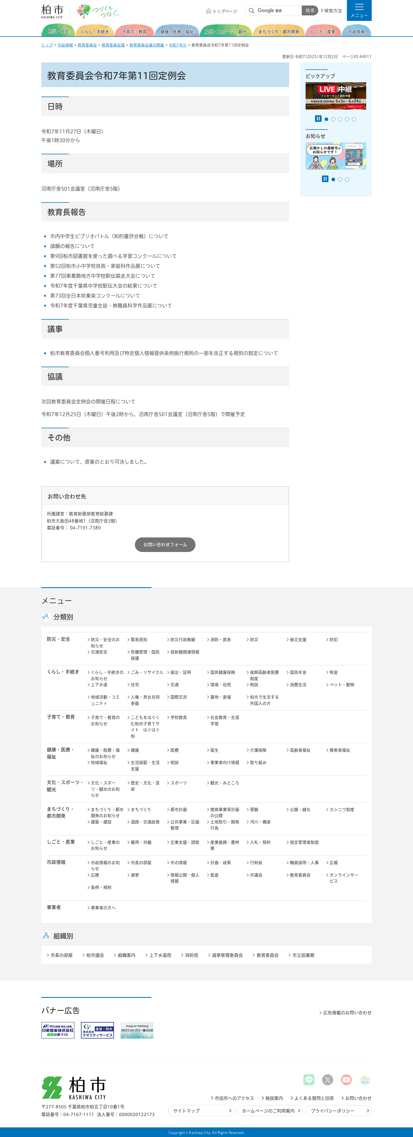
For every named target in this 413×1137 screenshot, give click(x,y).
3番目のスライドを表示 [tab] (340, 119)
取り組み (258, 762)
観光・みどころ (224, 783)
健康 (135, 750)
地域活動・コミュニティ (105, 700)
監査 (214, 875)
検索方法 (333, 11)
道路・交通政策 (145, 822)
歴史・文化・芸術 (145, 786)
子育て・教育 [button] (61, 717)
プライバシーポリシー (333, 1111)
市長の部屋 (141, 863)
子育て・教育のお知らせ (105, 720)
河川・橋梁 (260, 822)
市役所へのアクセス (234, 1098)
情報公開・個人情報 (184, 878)
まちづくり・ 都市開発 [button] (61, 812)
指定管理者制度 (304, 842)
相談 (254, 685)
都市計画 (178, 810)
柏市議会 (95, 955)
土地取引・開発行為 (224, 825)
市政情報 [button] (56, 862)
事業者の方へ (103, 908)
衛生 (214, 750)
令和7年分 (178, 45)
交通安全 (99, 652)
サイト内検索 (251, 10)
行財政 (256, 863)
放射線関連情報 (184, 652)
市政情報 (65, 45)
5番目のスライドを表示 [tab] (354, 119)
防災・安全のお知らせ (105, 643)
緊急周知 (139, 640)
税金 (334, 672)
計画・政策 (220, 863)
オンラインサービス (344, 878)
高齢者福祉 (300, 750)
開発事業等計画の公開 (224, 813)
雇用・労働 (141, 842)
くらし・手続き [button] (63, 671)
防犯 (334, 640)
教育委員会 (87, 45)
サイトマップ (186, 1111)
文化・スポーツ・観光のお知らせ (105, 789)
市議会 (256, 875)
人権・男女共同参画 (145, 700)
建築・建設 (101, 822)
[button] (359, 10)
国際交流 (178, 697)
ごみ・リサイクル (147, 672)
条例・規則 (101, 887)
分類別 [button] (63, 617)
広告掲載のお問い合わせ (347, 1012)
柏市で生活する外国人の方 (264, 700)
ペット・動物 (342, 685)
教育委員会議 (113, 45)
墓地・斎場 (220, 697)
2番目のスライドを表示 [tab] (333, 119)
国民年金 (298, 672)
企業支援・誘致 (184, 842)
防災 (254, 640)
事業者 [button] (54, 907)
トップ (47, 45)
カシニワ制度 (342, 810)
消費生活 (298, 685)
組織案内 (126, 955)
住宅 (135, 685)
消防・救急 (220, 640)
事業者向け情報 (224, 762)
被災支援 (298, 640)
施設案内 (274, 1098)
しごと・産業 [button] (61, 841)
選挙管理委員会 (227, 955)
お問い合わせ (358, 1098)
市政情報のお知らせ (105, 866)
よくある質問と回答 (314, 1098)
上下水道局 (160, 955)
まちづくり (141, 810)
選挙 (135, 875)
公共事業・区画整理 (184, 825)
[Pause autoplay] (318, 118)
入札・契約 (260, 842)
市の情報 (178, 863)
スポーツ (178, 783)
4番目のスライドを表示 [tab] (347, 119)
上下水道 (99, 685)
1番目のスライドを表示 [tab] (326, 119)
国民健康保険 (222, 672)
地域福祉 (99, 762)
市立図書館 (303, 955)
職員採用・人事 (304, 863)
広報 (334, 863)
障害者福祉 (340, 750)
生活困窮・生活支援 (145, 765)
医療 (174, 750)
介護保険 (258, 750)
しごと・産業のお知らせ (105, 845)
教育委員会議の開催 (146, 45)
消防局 (191, 955)
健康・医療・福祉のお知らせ (105, 753)
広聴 (95, 875)
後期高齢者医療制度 (264, 675)
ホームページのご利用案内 (268, 1111)
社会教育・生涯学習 (224, 720)
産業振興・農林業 (224, 845)
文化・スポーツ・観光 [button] (65, 786)
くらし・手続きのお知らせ (107, 675)
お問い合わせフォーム (165, 544)
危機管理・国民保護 (145, 655)
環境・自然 (220, 685)
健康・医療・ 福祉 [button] (61, 753)
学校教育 (178, 717)
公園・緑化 (300, 810)
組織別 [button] (63, 936)
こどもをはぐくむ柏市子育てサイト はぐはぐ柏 (145, 726)
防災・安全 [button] (58, 639)
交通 (174, 685)
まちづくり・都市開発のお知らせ (107, 813)
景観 (254, 810)
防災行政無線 (182, 640)
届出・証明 (180, 672)
